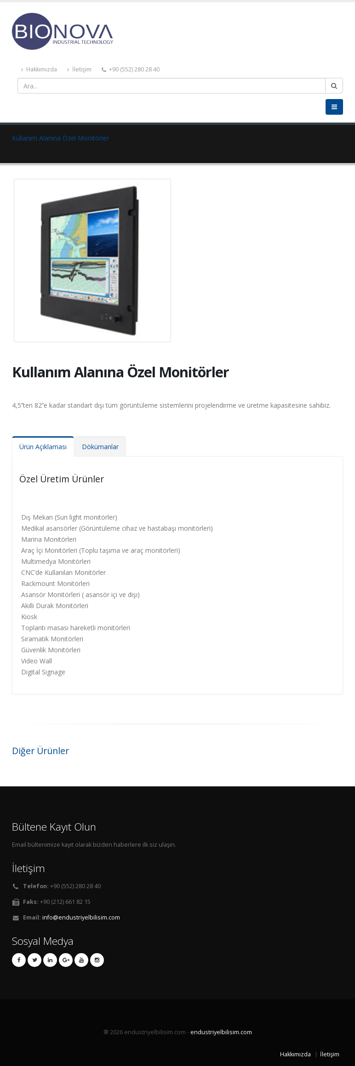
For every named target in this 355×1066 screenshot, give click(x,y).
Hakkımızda (39, 69)
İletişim (79, 69)
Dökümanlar (100, 446)
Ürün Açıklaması (43, 446)
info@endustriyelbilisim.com (81, 917)
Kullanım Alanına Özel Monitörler (60, 138)
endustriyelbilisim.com (221, 1032)
